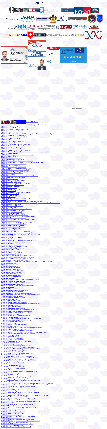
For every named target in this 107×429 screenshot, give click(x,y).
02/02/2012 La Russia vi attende (9, 140)
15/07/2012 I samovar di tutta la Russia (11, 252)
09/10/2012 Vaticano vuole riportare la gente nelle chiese (16, 312)
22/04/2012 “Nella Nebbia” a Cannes (11, 189)
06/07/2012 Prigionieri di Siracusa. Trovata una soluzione (16, 242)
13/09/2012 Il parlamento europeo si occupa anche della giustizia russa (20, 279)
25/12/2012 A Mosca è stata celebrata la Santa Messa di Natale (17, 419)
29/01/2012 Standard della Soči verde (11, 132)
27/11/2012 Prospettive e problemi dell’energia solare (15, 378)
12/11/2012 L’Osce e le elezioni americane (12, 363)
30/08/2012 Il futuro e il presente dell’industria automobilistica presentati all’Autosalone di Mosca (27, 261)
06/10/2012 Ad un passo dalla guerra (10, 300)
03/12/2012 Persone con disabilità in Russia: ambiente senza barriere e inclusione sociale (24, 384)
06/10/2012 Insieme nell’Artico (9, 299)
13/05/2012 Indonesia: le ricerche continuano (13, 213)
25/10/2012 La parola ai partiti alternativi (12, 338)
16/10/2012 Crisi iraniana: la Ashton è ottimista (13, 329)
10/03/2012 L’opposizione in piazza (10, 165)
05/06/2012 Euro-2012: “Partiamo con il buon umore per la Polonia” (19, 233)
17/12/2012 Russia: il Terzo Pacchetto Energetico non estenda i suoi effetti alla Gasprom (24, 395)
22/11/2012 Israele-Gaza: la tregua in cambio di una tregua (16, 375)
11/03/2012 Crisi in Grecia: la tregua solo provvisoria (15, 170)
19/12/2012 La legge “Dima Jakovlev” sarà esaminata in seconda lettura (20, 403)
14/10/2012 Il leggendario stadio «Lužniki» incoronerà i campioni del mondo (21, 327)
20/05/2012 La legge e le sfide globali (11, 228)
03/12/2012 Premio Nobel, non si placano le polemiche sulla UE (18, 386)
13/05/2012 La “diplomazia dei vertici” (11, 212)
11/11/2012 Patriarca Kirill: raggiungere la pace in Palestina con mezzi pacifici (22, 360)
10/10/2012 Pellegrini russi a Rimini (10, 314)
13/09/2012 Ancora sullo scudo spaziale (11, 275)
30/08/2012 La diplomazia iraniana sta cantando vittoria (16, 258)
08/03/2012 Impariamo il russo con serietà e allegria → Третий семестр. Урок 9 (22, 162)
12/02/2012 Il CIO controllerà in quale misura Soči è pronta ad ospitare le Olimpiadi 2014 (25, 152)
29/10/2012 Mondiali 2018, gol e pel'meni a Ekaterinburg (16, 341)
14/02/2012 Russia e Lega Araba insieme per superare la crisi (17, 155)
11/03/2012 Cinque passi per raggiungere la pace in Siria (16, 168)
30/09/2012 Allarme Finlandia (9, 288)
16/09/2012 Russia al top (7, 287)
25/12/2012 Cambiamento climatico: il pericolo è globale (16, 427)
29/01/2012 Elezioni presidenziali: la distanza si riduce (15, 131)
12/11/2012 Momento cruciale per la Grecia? (13, 362)
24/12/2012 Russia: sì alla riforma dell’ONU (13, 413)
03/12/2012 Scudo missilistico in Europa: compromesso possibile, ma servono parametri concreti (27, 383)
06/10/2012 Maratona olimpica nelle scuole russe (14, 302)
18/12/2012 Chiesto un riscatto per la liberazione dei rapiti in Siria (18, 398)
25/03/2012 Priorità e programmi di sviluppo (13, 177)
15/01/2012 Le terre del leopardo (9, 126)
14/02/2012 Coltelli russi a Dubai (9, 156)
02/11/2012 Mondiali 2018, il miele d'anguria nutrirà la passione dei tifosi (20, 348)
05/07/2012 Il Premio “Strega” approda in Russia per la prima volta (19, 240)
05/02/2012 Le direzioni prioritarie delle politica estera (15, 144)
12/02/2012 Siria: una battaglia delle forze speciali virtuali (16, 150)
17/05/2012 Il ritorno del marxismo (10, 221)
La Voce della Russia (32, 122)
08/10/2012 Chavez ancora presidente (11, 306)
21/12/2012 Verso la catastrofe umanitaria (12, 412)
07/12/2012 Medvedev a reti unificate (11, 389)
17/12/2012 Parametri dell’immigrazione (11, 394)
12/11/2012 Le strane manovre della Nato (12, 365)
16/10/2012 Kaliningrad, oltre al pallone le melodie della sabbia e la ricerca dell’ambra (24, 332)
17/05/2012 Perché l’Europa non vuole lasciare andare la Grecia (18, 216)
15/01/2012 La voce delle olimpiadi (10, 127)
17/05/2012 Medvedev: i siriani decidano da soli (13, 224)
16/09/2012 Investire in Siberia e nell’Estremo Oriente (15, 282)
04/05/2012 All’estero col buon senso (11, 204)
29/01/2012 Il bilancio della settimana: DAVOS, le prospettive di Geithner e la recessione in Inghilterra (28, 134)
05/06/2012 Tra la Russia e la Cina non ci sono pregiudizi (16, 231)
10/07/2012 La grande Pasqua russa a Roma (12, 245)
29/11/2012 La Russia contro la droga (11, 381)
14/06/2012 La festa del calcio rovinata (11, 237)
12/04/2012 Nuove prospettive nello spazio (12, 185)
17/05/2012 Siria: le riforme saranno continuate (13, 218)
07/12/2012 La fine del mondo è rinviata (11, 388)
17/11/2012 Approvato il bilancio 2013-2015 (13, 366)
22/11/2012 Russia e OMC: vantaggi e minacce (13, 377)
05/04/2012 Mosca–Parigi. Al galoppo (11, 182)
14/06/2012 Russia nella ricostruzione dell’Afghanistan (15, 236)
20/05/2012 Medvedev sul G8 (9, 230)
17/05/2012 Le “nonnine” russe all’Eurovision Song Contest (17, 222)
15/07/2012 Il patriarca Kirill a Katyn (11, 254)
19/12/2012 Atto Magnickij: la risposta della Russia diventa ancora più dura (21, 407)
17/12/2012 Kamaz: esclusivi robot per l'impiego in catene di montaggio (20, 392)
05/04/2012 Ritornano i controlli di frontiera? (13, 180)
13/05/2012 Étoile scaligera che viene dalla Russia (14, 215)
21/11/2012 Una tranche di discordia (10, 374)
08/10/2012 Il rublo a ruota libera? (10, 305)
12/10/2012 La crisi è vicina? (8, 323)
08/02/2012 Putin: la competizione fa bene (12, 147)
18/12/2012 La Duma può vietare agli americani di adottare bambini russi (20, 401)
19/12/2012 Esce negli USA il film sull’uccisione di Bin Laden (17, 404)
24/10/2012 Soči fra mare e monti (10, 335)
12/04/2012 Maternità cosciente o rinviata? (12, 186)
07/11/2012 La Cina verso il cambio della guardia (14, 350)
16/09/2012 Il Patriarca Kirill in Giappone (12, 284)
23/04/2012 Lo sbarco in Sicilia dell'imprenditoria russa (16, 198)
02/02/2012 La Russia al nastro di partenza (12, 141)
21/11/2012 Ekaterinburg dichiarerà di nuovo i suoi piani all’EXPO (19, 371)
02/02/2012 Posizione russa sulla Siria (11, 138)
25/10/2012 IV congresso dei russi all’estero (12, 339)
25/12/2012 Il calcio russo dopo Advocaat (12, 425)
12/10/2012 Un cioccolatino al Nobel (10, 326)
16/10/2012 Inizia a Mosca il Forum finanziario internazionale (17, 330)
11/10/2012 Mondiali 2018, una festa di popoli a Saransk (16, 320)
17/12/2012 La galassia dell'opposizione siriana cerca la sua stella (18, 391)
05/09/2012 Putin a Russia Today (9, 266)
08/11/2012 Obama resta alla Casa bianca (12, 354)
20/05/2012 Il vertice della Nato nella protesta (13, 227)
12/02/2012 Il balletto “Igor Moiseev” (11, 149)
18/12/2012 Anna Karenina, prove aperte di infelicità (15, 397)
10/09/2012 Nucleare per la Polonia (10, 267)
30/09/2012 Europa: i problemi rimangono (12, 291)
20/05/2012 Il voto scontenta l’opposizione (12, 225)
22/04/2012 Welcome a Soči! (8, 191)
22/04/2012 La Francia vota (8, 197)
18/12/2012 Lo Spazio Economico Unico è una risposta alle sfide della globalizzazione (24, 400)
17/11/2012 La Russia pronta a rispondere (12, 369)
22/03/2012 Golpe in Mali (8, 174)
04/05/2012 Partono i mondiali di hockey (12, 206)
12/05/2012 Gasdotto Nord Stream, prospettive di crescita (16, 209)
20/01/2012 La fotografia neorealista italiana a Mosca (15, 129)
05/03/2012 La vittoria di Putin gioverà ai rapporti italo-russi (17, 161)
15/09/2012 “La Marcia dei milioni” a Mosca (13, 281)
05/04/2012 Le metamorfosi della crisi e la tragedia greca (16, 183)
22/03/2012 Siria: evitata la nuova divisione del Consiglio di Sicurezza (19, 176)
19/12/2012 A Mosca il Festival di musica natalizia (14, 406)
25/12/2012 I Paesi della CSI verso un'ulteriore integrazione (17, 424)
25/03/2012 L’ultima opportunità (9, 179)
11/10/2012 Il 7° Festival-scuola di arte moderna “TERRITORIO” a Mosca (21, 318)
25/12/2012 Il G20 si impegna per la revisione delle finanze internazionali (20, 421)
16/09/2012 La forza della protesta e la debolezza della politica (17, 285)
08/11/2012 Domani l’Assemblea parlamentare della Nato (16, 353)
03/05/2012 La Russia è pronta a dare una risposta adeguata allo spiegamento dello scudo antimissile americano (30, 203)
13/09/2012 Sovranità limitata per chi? (11, 276)
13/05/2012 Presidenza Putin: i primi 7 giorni (13, 210)
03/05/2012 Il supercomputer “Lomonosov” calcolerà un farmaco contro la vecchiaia (23, 201)
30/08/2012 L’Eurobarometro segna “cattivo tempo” (15, 260)
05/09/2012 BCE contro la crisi (9, 263)
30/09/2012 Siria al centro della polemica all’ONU (14, 290)
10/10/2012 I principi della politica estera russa (13, 317)
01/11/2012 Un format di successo (10, 342)
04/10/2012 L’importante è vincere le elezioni (13, 297)
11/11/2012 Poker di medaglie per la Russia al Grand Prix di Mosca (19, 357)
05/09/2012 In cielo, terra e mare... (10, 264)
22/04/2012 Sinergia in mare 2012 (10, 194)
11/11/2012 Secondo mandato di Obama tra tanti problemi (16, 356)
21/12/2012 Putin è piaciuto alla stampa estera (13, 409)
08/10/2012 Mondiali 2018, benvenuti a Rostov (13, 308)
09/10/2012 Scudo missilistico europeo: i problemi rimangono (17, 309)
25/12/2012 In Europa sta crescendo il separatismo (14, 422)
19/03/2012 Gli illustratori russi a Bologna (12, 173)
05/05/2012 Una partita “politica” (10, 207)
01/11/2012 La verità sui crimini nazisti (11, 344)
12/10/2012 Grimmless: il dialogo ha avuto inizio (14, 324)
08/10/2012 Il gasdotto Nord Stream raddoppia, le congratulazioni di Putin (20, 303)
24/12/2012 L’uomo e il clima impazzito (11, 415)
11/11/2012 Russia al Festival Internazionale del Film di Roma (17, 359)
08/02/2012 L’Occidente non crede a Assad (12, 146)
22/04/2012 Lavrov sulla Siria (9, 195)
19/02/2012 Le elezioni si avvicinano (10, 158)
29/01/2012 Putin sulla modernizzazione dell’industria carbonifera (18, 137)
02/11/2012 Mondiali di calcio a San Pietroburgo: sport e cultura (18, 347)
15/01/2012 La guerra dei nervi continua (37, 124)
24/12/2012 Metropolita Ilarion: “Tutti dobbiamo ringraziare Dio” (18, 416)
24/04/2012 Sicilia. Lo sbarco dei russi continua (13, 200)
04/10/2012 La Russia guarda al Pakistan (12, 296)
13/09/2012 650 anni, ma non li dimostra (11, 273)
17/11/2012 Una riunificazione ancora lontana (13, 368)
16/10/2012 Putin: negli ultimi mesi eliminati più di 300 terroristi (18, 333)
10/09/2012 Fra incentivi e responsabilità (12, 270)
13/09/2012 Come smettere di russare (11, 272)
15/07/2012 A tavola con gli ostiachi (10, 251)
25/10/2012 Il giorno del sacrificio (10, 336)
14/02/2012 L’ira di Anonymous (9, 153)
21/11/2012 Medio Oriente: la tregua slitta (12, 372)
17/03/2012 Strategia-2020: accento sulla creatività (14, 171)
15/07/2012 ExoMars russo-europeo (10, 249)
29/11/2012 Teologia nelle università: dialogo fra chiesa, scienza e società (20, 380)
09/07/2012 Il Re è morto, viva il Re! (10, 243)
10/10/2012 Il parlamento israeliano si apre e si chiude (15, 315)
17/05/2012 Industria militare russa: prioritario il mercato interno (18, 219)
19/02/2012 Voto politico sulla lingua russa (12, 159)
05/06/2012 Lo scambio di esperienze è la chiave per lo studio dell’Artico (20, 234)
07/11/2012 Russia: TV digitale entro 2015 (12, 351)
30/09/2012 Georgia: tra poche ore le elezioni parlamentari (16, 293)
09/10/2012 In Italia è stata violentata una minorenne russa (16, 311)
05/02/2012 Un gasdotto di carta (9, 143)
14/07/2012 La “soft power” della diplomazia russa (14, 246)
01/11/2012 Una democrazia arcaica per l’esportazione (15, 345)
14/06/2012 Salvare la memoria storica (11, 239)
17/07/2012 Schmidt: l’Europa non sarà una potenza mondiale (17, 255)
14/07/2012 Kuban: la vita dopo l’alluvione (12, 248)
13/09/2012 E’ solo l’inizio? (8, 278)
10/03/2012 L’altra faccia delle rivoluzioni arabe (13, 164)
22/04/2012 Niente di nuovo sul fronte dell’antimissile (15, 192)
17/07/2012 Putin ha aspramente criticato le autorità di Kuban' (17, 257)
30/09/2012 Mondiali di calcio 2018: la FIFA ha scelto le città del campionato (21, 294)
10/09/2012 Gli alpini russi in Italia (10, 269)
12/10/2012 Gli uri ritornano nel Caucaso (12, 321)
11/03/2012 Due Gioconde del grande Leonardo (13, 167)
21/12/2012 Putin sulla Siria (8, 410)
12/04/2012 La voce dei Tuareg (9, 188)
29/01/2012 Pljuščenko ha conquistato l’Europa (13, 135)
